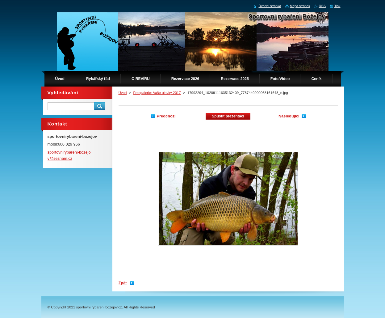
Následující (288, 116)
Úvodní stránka (269, 6)
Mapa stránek (300, 6)
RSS (322, 6)
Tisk (337, 6)
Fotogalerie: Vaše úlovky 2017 (157, 93)
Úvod (123, 93)
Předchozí (166, 116)
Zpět (123, 283)
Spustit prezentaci (228, 116)
